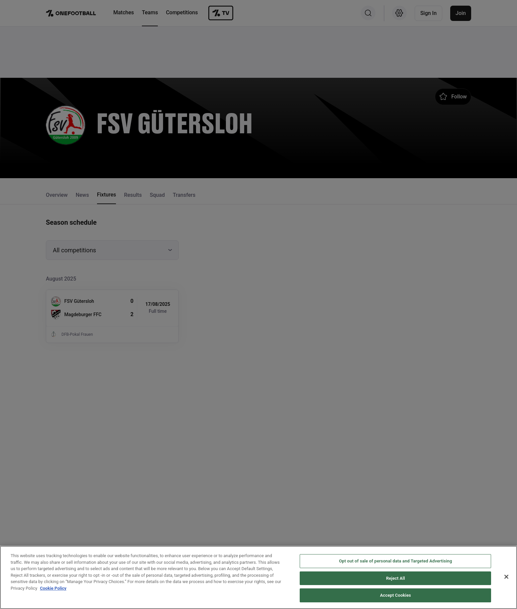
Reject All (395, 578)
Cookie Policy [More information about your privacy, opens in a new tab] (53, 588)
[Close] (506, 577)
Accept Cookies (395, 595)
